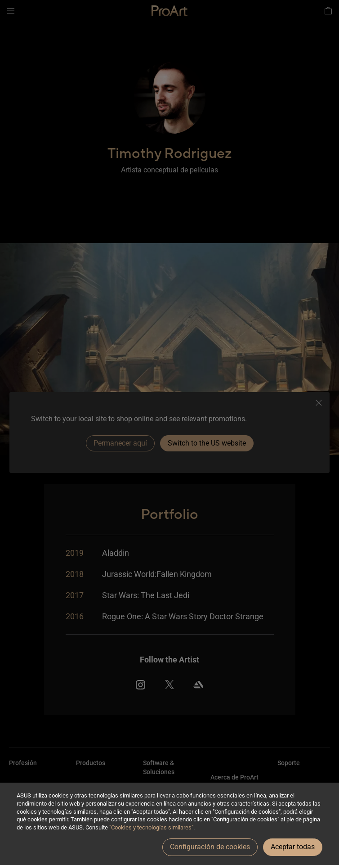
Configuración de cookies (210, 846)
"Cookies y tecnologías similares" (151, 827)
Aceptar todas (293, 846)
